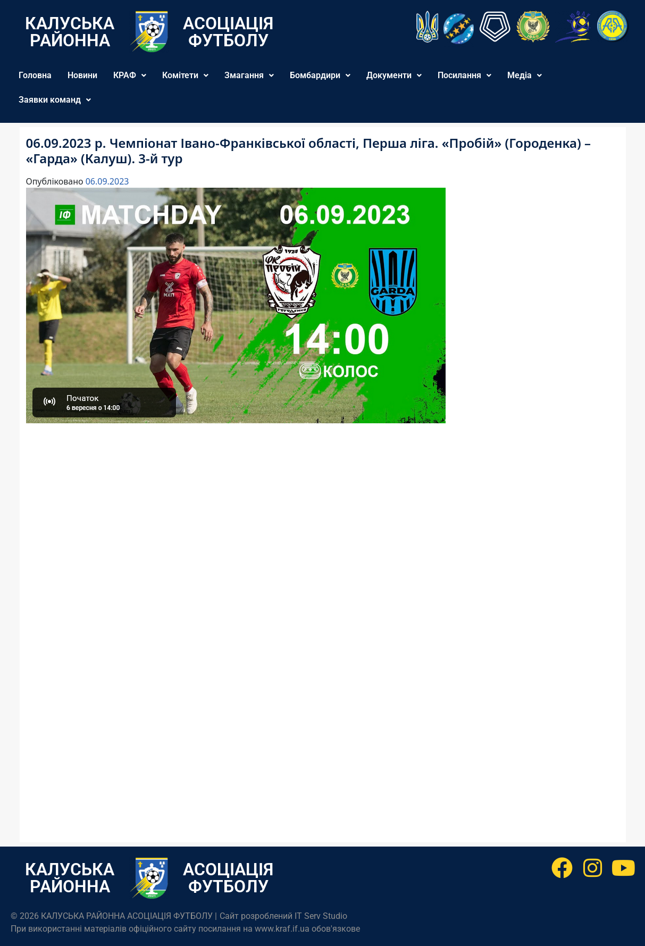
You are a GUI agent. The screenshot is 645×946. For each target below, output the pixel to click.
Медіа (524, 75)
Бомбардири (320, 75)
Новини (82, 75)
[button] (129, 75)
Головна (35, 75)
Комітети (185, 75)
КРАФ (129, 75)
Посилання (464, 75)
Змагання (249, 75)
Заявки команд (55, 100)
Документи (394, 75)
